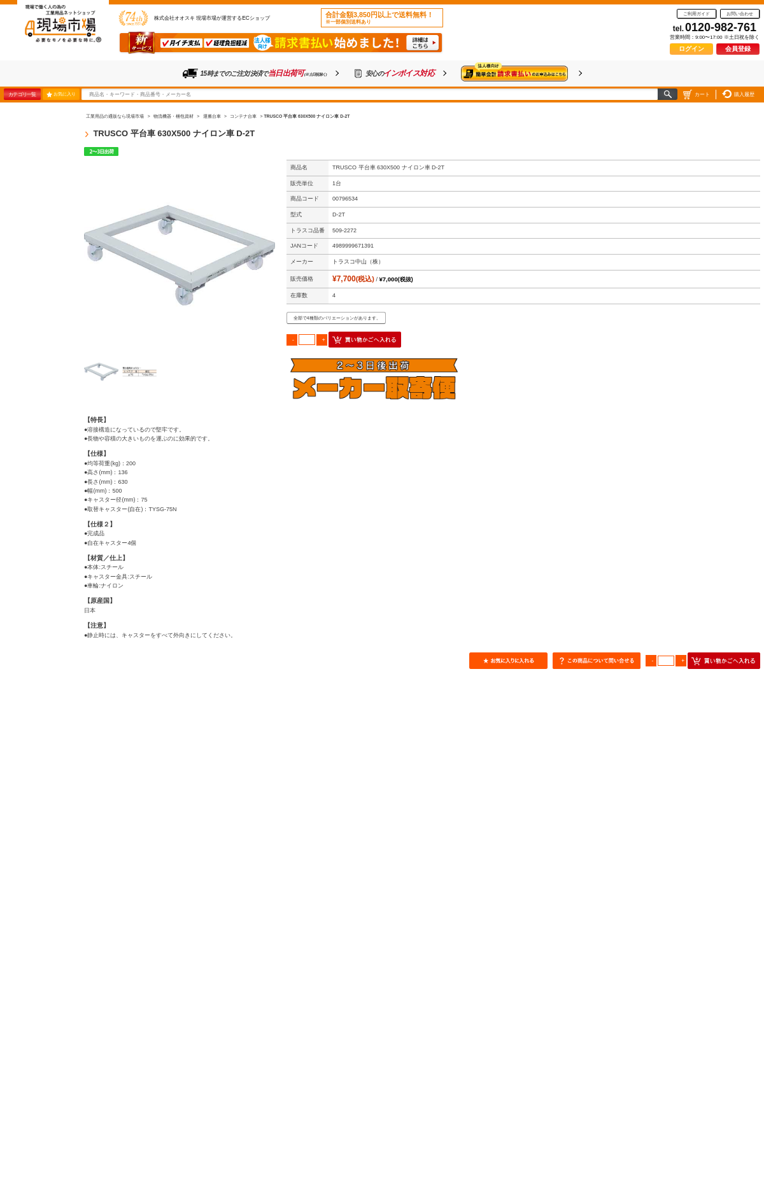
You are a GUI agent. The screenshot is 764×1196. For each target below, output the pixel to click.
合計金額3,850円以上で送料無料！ (379, 18)
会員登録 (738, 48)
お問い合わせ (739, 14)
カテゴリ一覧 (22, 94)
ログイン (691, 48)
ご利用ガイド (696, 14)
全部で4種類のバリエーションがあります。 (337, 318)
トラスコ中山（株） (358, 261)
